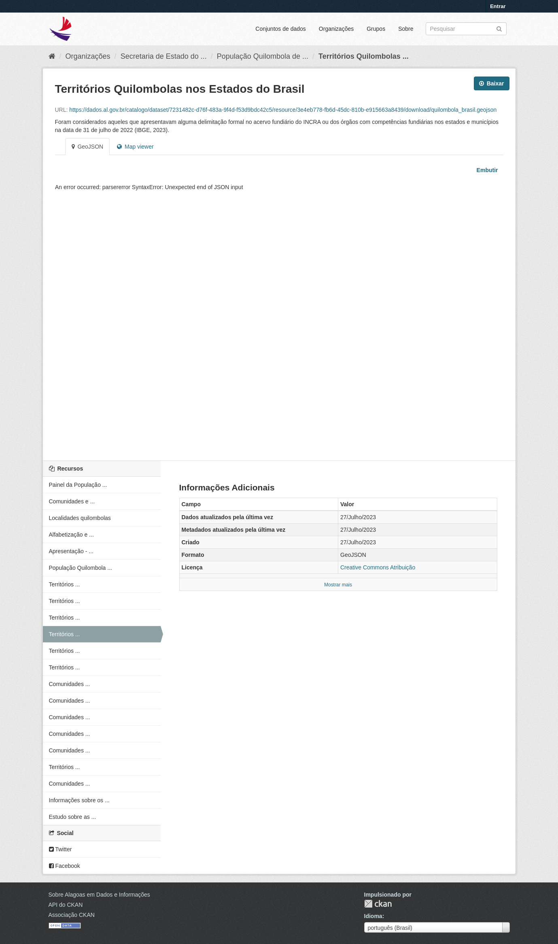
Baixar (491, 83)
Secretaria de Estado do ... (164, 56)
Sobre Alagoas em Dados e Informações (99, 894)
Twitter (60, 849)
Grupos (376, 29)
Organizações (336, 29)
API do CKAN (66, 904)
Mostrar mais (338, 585)
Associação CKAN (72, 915)
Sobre (405, 29)
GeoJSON (88, 146)
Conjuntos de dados (280, 29)
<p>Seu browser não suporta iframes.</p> (279, 314)
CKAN (378, 903)
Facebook (64, 866)
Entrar (497, 6)
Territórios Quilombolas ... (363, 56)
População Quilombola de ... (262, 56)
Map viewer (135, 146)
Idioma (373, 916)
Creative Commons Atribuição (377, 567)
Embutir (486, 170)
